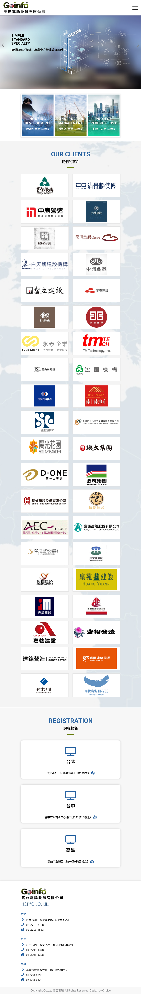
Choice (106, 990)
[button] (3, 45)
